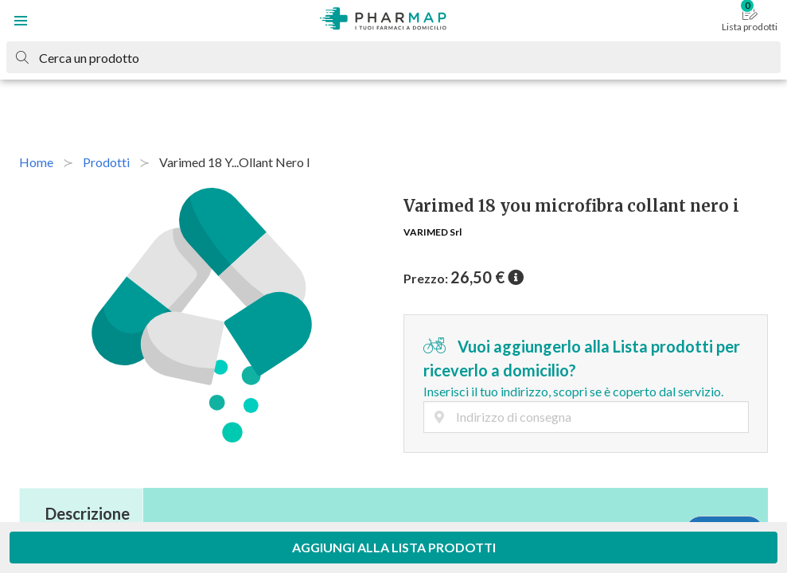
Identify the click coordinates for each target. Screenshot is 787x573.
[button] (20, 20)
